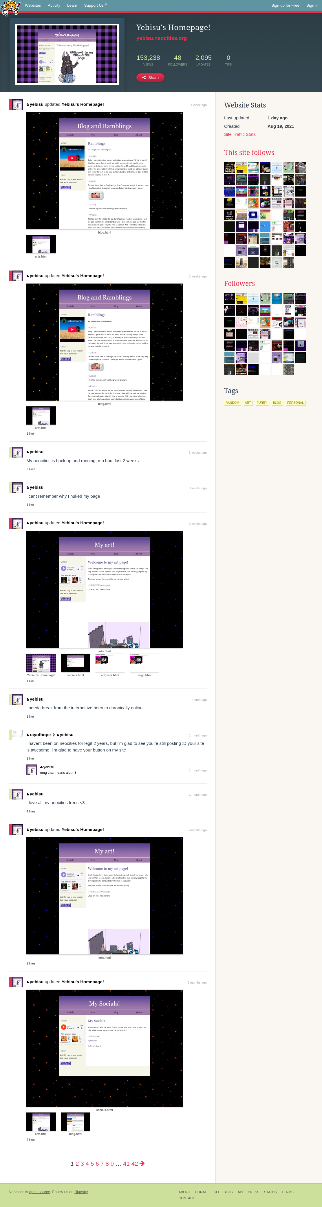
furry (262, 402)
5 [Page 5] (92, 1163)
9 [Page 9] (112, 1163)
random (232, 402)
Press (253, 1192)
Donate (202, 1192)
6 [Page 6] (97, 1163)
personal (295, 402)
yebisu (35, 104)
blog (277, 402)
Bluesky (81, 1192)
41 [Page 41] (126, 1163)
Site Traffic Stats (240, 134)
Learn (72, 5)
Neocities (16, 1192)
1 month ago (198, 699)
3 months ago (197, 982)
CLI (216, 1192)
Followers (239, 283)
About (185, 1192)
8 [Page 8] (107, 1163)
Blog (228, 1192)
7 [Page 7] (102, 1163)
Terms (287, 1192)
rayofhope (39, 734)
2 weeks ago (198, 276)
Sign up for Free (285, 5)
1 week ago (199, 105)
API (240, 1192)
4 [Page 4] (87, 1163)
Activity (54, 5)
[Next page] (142, 1163)
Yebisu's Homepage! (83, 104)
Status (270, 1192)
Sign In (312, 5)
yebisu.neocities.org (161, 38)
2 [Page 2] (77, 1163)
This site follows (249, 152)
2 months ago (197, 830)
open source (39, 1192)
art (248, 402)
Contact (187, 1198)
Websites (33, 5)
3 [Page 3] (82, 1163)
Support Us (95, 5)
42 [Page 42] (134, 1163)
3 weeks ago (198, 452)
